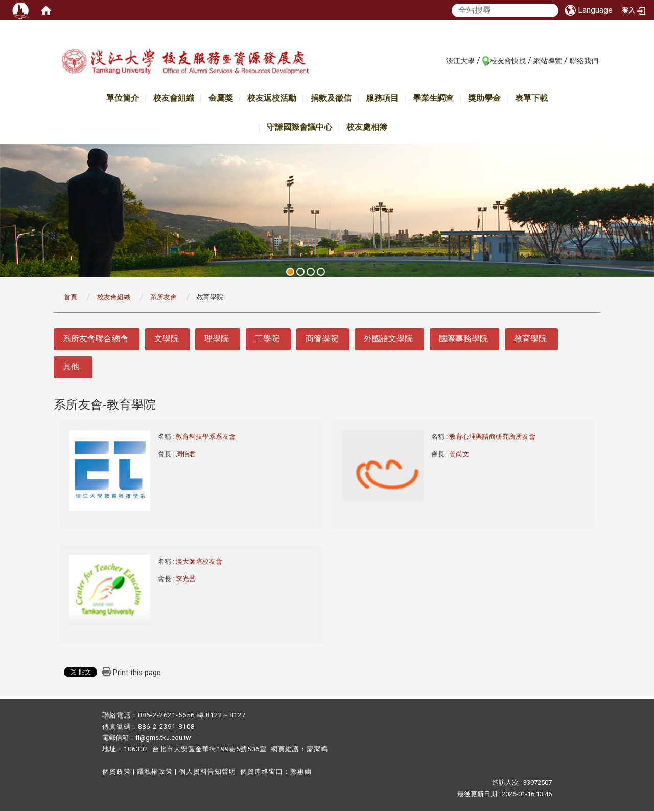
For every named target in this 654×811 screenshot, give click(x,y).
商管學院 (322, 338)
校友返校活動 (271, 98)
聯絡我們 (584, 61)
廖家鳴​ (317, 749)
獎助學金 (484, 98)
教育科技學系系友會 (206, 437)
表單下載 (531, 98)
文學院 (166, 338)
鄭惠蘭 (301, 771)
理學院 (216, 338)
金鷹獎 (220, 98)
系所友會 (163, 297)
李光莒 (186, 579)
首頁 (70, 297)
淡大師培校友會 (200, 561)
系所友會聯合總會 (95, 338)
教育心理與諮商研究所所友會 (493, 437)
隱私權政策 (155, 771)
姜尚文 (459, 454)
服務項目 (382, 98)
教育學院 (530, 338)
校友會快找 (508, 61)
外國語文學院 (388, 338)
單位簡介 (122, 98)
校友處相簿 (366, 127)
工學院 (267, 338)
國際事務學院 (463, 338)
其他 (71, 367)
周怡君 (186, 454)
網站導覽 (547, 61)
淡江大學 (460, 61)
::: (440, 60)
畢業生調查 (433, 98)
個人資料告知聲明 (207, 771)
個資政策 (116, 771)
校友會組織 (173, 98)
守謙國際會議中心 (299, 127)
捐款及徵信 (331, 98)
